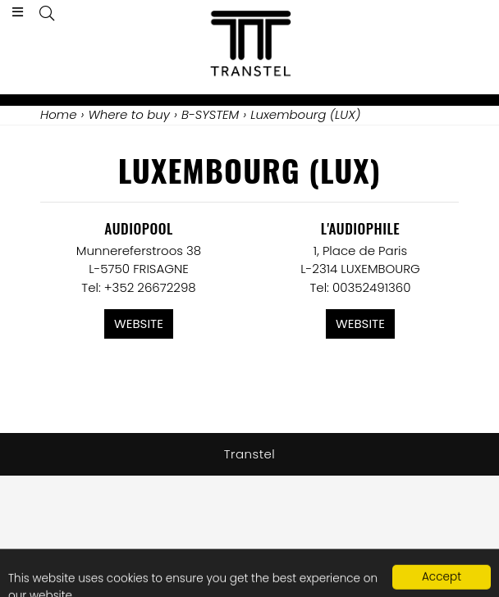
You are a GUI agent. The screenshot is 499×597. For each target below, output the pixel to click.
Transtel (250, 454)
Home (58, 114)
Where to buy (129, 114)
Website (138, 323)
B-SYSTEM (210, 114)
